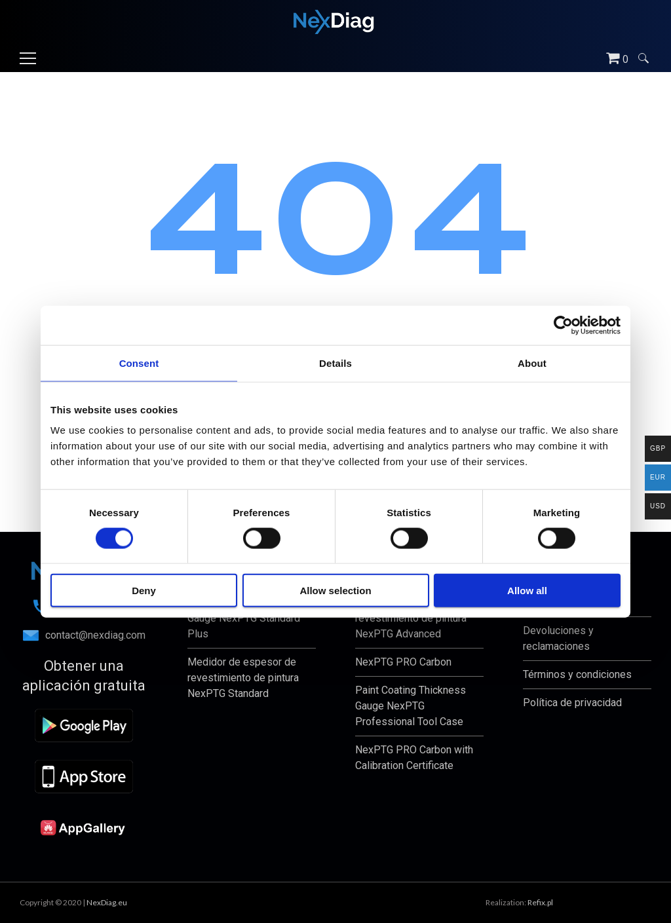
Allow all (527, 590)
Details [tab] (335, 362)
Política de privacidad (572, 702)
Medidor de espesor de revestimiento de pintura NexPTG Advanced (411, 618)
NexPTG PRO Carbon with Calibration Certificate (414, 758)
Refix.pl (540, 902)
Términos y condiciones (577, 674)
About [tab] (532, 362)
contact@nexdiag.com (84, 635)
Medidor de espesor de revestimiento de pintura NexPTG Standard (243, 678)
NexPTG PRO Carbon (403, 662)
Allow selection (335, 590)
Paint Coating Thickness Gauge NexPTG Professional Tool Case (410, 706)
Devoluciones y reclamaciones (558, 638)
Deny (144, 590)
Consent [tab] (139, 362)
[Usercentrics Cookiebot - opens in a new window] (563, 325)
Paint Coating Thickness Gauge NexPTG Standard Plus (243, 618)
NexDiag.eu (106, 902)
